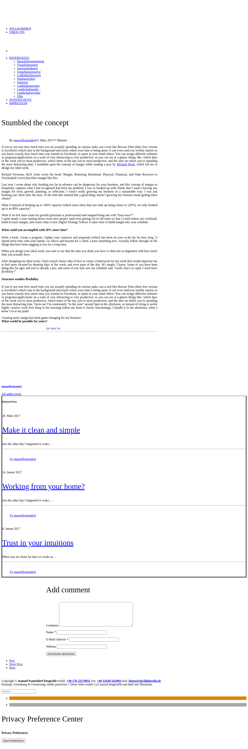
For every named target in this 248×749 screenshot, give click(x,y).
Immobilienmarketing (30, 61)
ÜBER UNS (17, 32)
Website (51, 651)
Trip (58, 328)
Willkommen (20, 28)
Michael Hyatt (126, 164)
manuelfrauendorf (25, 140)
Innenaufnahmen (27, 68)
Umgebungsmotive (29, 71)
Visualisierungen (27, 65)
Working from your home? (43, 486)
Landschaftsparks (28, 89)
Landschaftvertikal (28, 92)
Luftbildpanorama (28, 85)
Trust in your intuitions (38, 542)
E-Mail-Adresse (57, 644)
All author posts (11, 394)
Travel (53, 328)
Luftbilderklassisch (29, 75)
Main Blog (16, 668)
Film (20, 96)
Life (48, 328)
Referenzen (19, 58)
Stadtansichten (26, 78)
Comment (52, 630)
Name (51, 636)
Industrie (22, 82)
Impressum (18, 103)
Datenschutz (20, 99)
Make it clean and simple (41, 430)
